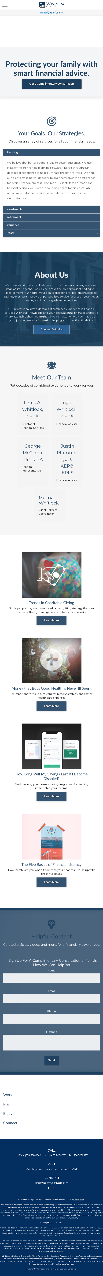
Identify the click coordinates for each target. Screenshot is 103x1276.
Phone (51, 1014)
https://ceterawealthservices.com (51, 1251)
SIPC (76, 1230)
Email (51, 994)
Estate (10, 236)
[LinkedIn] (54, 1188)
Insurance (12, 228)
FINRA (71, 1230)
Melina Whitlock (49, 503)
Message (51, 1035)
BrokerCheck (78, 1200)
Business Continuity (68, 1269)
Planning (12, 155)
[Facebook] (48, 1188)
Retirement (13, 220)
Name (51, 974)
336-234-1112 (59, 1155)
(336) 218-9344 (33, 1155)
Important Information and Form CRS (42, 1269)
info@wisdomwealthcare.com (51, 1182)
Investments (14, 212)
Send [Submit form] (51, 1063)
